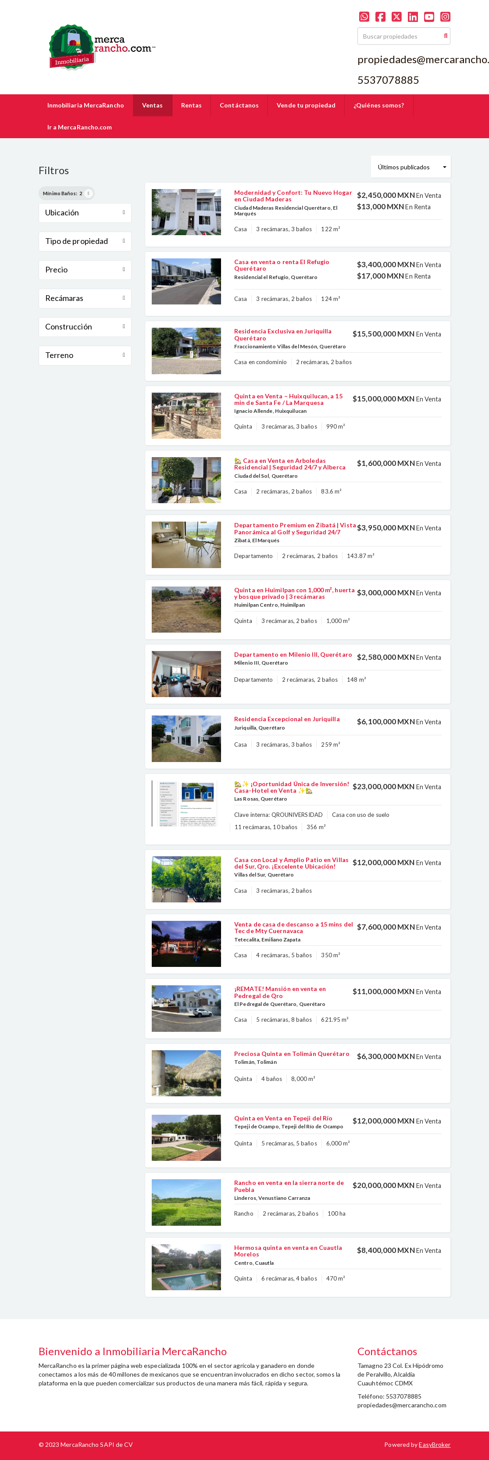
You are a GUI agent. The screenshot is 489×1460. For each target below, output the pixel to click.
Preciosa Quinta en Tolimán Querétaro (292, 1053)
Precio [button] (85, 269)
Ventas (152, 105)
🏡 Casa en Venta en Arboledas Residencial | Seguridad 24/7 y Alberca (290, 464)
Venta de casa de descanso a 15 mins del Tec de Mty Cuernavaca (293, 927)
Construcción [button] (85, 326)
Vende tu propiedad (306, 105)
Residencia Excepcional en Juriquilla (287, 719)
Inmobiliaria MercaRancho (85, 105)
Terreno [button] (85, 355)
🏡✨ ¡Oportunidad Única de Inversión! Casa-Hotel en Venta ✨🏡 (292, 787)
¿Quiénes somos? (378, 105)
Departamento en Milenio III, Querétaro (293, 654)
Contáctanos (239, 105)
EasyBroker (434, 1444)
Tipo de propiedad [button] (85, 241)
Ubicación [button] (85, 212)
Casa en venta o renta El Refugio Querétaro (281, 265)
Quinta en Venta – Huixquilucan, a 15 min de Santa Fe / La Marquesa (288, 399)
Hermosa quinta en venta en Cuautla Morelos (288, 1251)
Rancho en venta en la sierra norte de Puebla (289, 1186)
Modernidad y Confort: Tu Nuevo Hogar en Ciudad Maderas (293, 196)
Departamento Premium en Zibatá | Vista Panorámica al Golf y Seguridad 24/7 (295, 528)
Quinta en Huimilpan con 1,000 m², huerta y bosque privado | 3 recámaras (294, 593)
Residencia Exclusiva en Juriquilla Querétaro (283, 334)
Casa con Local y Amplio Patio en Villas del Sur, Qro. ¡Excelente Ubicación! (291, 863)
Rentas (191, 105)
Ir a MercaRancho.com (79, 127)
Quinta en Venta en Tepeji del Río (283, 1118)
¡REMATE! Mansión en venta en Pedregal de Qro (280, 992)
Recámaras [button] (85, 298)
